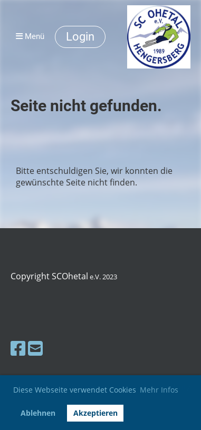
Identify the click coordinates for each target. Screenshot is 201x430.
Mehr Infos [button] (159, 390)
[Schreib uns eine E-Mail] (35, 348)
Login (80, 36)
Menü (30, 36)
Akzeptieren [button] (95, 413)
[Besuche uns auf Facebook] (18, 348)
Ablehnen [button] (38, 413)
